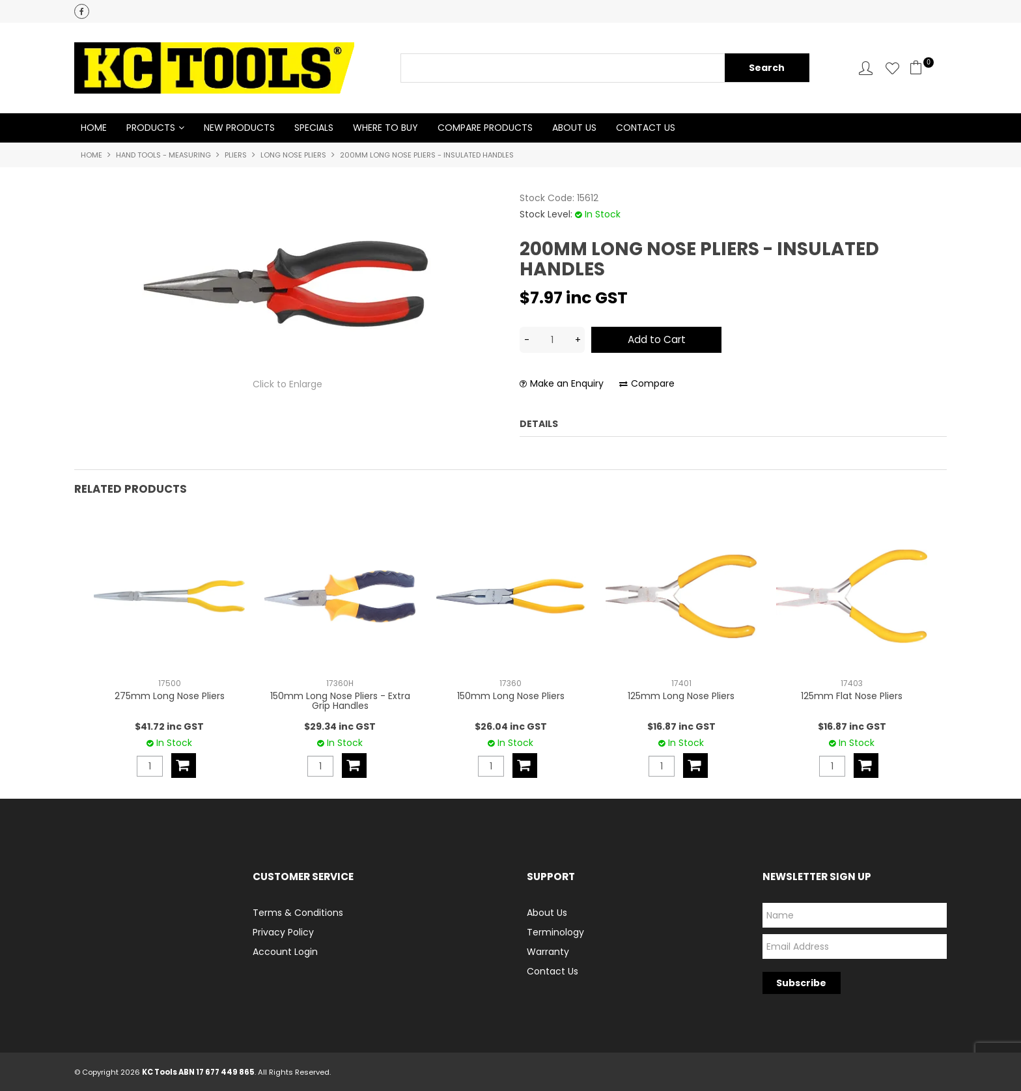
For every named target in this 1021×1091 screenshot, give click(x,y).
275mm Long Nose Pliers (170, 695)
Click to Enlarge (287, 384)
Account (866, 68)
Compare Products (485, 128)
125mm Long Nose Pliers (681, 695)
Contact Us (645, 128)
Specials (313, 128)
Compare (653, 384)
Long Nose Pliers (293, 155)
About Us (574, 128)
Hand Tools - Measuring (163, 155)
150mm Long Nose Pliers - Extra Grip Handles (340, 700)
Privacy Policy (283, 931)
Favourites (892, 68)
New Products (239, 128)
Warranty (548, 951)
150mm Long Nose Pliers (511, 695)
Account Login (285, 951)
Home (94, 128)
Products (150, 128)
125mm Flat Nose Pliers (851, 695)
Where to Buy (385, 128)
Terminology (555, 931)
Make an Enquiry (567, 384)
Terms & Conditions (298, 911)
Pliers (236, 155)
